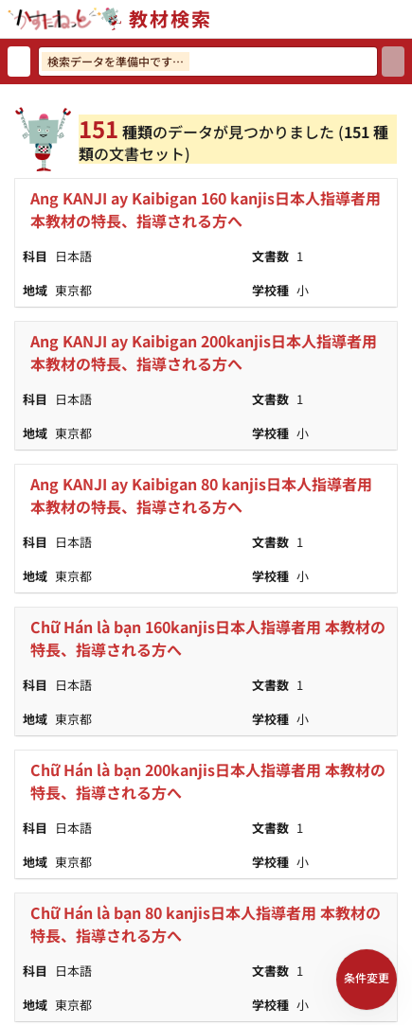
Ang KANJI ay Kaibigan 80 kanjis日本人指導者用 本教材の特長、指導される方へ (201, 495)
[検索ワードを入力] (208, 61)
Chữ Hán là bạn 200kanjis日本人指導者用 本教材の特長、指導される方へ (208, 781)
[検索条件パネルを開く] (366, 979)
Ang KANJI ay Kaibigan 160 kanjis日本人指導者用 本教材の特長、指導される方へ (205, 209)
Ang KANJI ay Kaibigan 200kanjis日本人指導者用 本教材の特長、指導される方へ (203, 352)
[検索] (393, 61)
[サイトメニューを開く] (404, 19)
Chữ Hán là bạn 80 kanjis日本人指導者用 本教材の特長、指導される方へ (206, 923)
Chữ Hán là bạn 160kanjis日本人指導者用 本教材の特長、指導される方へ (208, 638)
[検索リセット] (19, 61)
